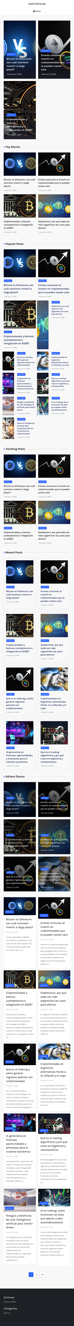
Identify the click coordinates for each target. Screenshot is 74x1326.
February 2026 (10, 1302)
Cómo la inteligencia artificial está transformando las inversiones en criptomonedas (26, 428)
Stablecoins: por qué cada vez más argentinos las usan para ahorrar (54, 224)
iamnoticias (37, 4)
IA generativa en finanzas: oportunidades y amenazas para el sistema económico (25, 383)
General (11, 54)
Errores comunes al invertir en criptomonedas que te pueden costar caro (53, 62)
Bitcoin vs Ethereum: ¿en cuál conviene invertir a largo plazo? (19, 182)
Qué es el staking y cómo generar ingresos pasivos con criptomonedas (19, 880)
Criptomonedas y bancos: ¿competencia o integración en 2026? (18, 224)
